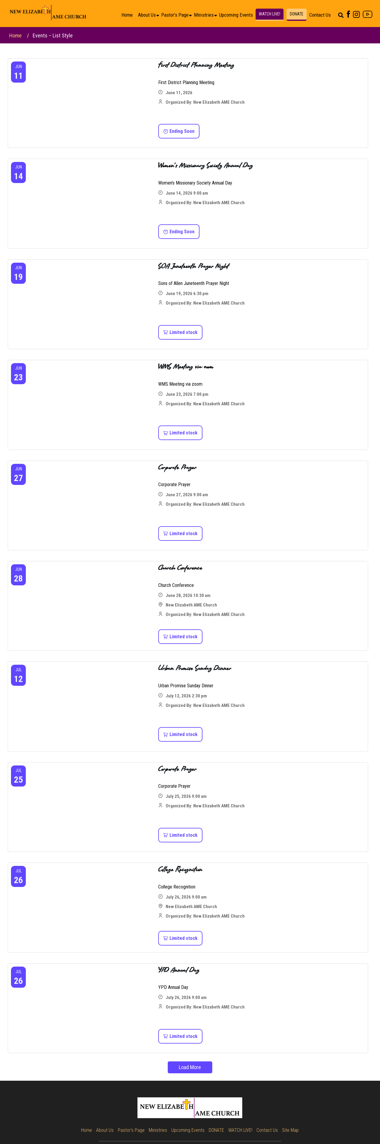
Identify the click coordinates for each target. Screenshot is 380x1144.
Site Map (290, 1130)
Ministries (204, 15)
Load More (190, 1067)
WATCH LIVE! (269, 14)
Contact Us (320, 15)
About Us (147, 15)
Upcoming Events (236, 15)
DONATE (296, 14)
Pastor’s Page (175, 15)
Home (127, 15)
